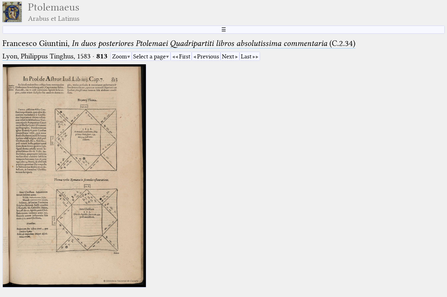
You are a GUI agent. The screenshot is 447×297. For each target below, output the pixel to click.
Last (246, 56)
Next (228, 56)
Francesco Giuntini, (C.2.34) (178, 43)
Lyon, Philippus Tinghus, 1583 (46, 56)
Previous (208, 56)
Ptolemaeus (53, 12)
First (184, 56)
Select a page (149, 56)
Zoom (119, 56)
